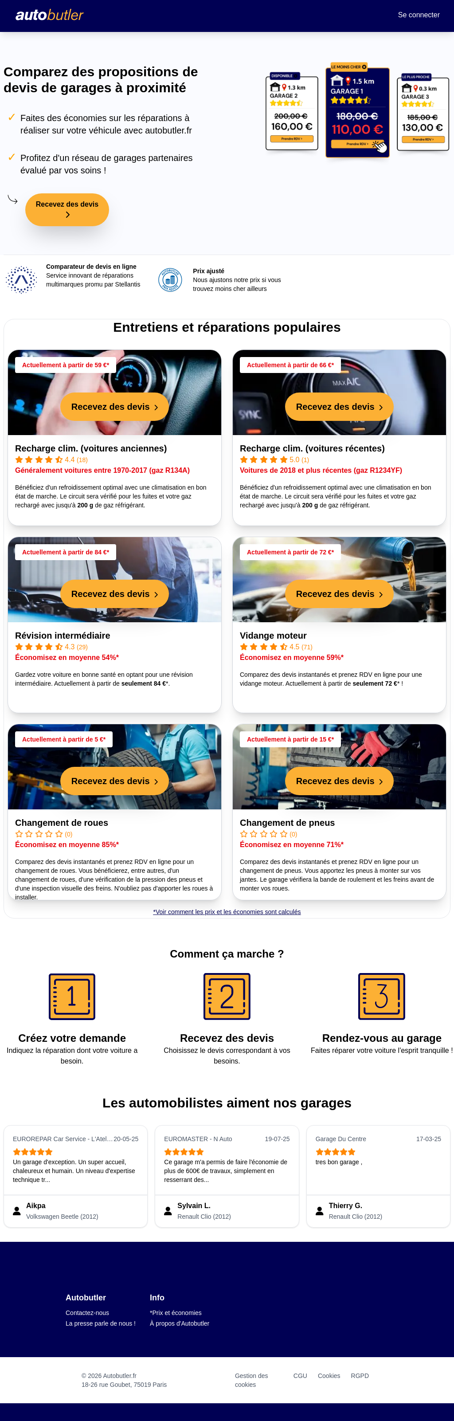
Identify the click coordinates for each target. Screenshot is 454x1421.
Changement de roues (61, 823)
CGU (300, 1375)
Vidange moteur (273, 635)
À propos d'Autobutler (179, 1323)
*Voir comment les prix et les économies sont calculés (227, 911)
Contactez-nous (87, 1312)
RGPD (360, 1375)
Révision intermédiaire (62, 635)
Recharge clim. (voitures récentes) (312, 448)
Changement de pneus (287, 823)
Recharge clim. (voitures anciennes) (91, 448)
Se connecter (419, 15)
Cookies (329, 1375)
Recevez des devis (67, 209)
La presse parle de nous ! (101, 1323)
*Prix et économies (176, 1312)
